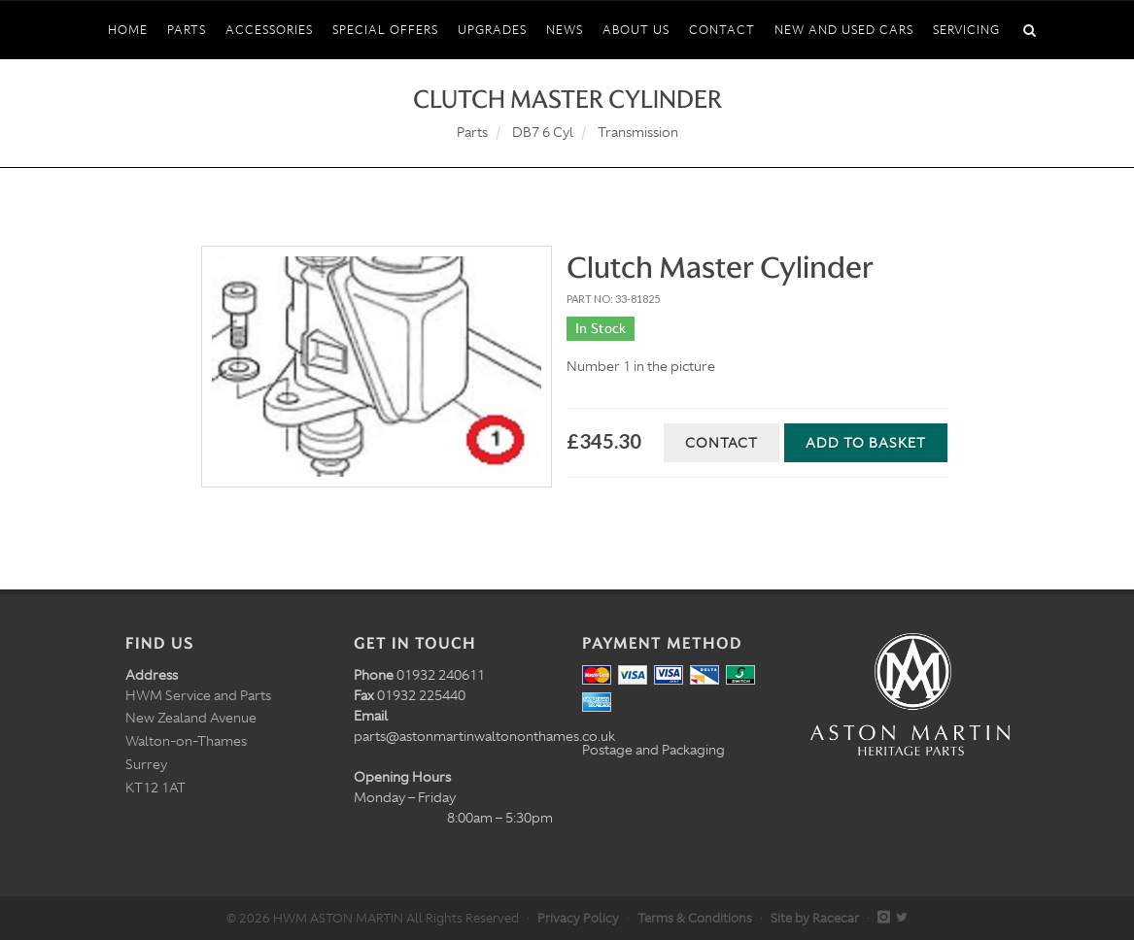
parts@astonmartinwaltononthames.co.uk (484, 736)
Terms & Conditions (694, 918)
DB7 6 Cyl (542, 132)
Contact (721, 443)
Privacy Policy (578, 918)
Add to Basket (866, 443)
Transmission (638, 132)
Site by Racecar (815, 918)
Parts (472, 132)
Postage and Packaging (653, 749)
